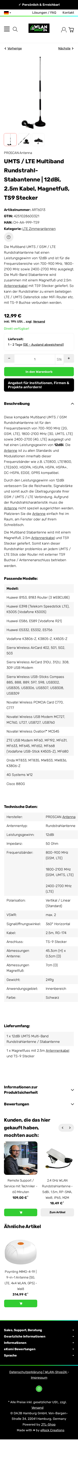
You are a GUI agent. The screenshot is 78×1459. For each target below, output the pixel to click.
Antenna (68, 817)
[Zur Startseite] (39, 29)
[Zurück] (62, 1128)
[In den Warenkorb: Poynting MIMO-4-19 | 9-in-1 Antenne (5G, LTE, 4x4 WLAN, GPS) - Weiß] (20, 1303)
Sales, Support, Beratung (39, 1330)
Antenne (10, 451)
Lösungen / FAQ (44, 12)
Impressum (39, 1377)
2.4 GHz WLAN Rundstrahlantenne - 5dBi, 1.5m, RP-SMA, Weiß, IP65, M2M (57, 1188)
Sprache (39, 1355)
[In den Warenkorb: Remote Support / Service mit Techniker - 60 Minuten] (20, 1212)
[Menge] (34, 359)
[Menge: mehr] (69, 358)
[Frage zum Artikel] (8, 237)
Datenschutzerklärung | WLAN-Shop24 (38, 1372)
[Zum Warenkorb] (71, 30)
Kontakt (68, 12)
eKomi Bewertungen (39, 1349)
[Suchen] (15, 29)
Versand (39, 321)
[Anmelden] (64, 30)
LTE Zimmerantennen (39, 229)
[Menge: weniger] (9, 358)
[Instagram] (39, 1389)
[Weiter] (70, 1128)
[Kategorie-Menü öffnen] (7, 29)
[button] (10, 139)
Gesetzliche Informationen (39, 1336)
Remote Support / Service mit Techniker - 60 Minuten (20, 1186)
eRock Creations (52, 1430)
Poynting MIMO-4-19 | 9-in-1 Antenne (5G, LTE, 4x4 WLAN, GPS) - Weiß (21, 1280)
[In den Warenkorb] (39, 371)
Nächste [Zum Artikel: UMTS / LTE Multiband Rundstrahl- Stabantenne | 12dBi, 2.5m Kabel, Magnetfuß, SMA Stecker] (65, 48)
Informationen (39, 1342)
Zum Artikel (57, 1212)
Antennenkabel (16, 286)
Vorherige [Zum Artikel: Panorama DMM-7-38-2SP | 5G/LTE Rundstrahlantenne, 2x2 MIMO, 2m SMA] (13, 48)
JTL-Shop (48, 1424)
